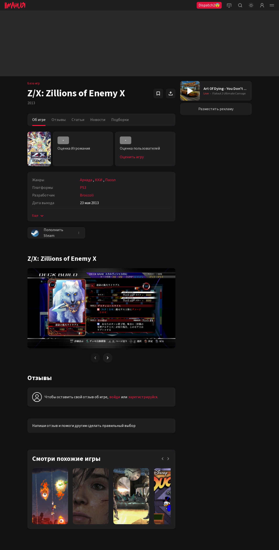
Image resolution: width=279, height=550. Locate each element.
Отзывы (59, 119)
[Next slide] (107, 358)
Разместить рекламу (215, 109)
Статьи (78, 119)
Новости (97, 119)
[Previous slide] (95, 358)
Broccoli (87, 195)
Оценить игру (132, 157)
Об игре (39, 119)
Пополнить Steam (47, 232)
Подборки (120, 119)
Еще (38, 215)
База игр (33, 83)
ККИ (98, 180)
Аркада (86, 180)
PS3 (83, 187)
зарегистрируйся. (143, 397)
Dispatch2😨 (209, 5)
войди (114, 397)
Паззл (110, 180)
